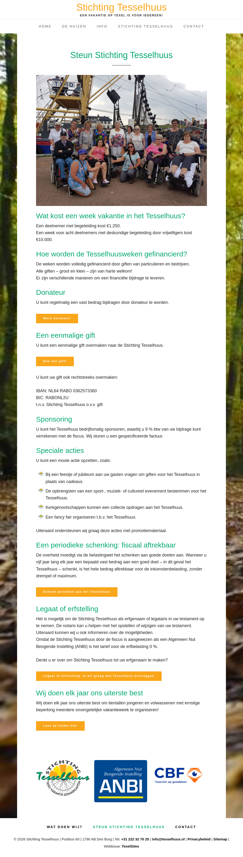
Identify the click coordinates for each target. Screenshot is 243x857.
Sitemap (220, 839)
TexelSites (130, 846)
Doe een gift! (55, 361)
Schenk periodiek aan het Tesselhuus (76, 591)
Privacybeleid (198, 839)
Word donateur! (57, 318)
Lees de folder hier (60, 725)
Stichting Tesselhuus (121, 7)
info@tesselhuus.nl (168, 839)
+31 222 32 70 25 (135, 839)
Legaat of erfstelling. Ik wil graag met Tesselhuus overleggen (98, 676)
